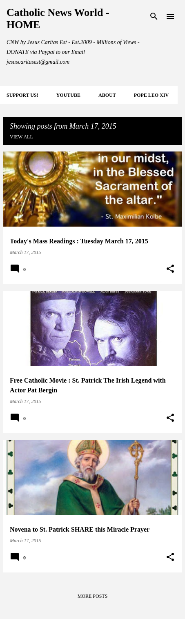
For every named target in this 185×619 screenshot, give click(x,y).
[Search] (154, 16)
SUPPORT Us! (22, 95)
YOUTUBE (68, 95)
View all (21, 137)
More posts (93, 596)
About (107, 95)
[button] (170, 269)
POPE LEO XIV (151, 95)
